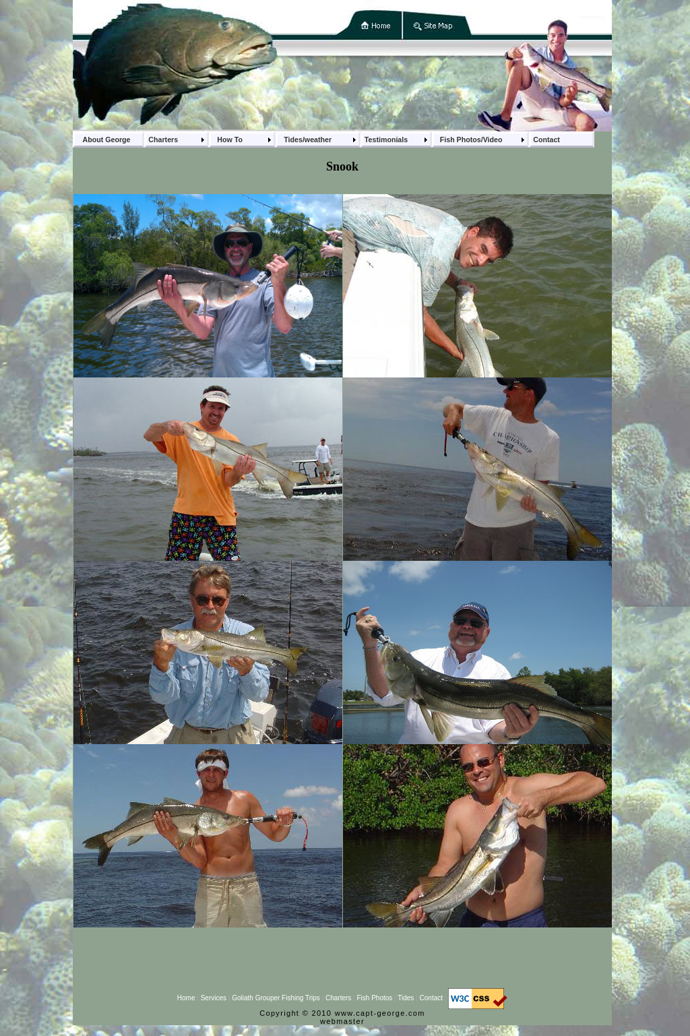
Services (213, 998)
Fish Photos (374, 998)
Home (186, 998)
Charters (338, 998)
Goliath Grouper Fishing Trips (276, 998)
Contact (431, 998)
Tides (406, 998)
